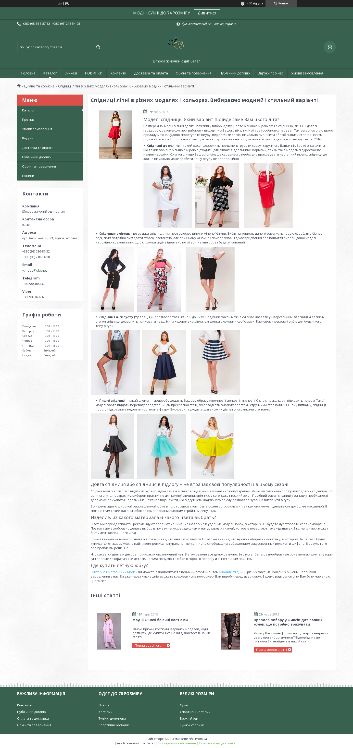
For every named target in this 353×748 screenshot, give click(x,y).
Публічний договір (234, 73)
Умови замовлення (307, 73)
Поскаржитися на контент (177, 743)
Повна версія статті (150, 645)
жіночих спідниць (232, 572)
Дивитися (207, 13)
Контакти (118, 73)
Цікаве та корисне (39, 86)
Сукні (184, 705)
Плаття (104, 705)
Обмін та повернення (194, 73)
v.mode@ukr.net (34, 270)
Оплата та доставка (33, 718)
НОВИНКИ (93, 73)
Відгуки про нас (270, 73)
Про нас (28, 119)
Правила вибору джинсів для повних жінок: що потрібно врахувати (288, 622)
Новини (28, 175)
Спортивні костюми (114, 725)
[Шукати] (98, 47)
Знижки (71, 73)
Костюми (106, 712)
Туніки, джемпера (112, 718)
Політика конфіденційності (218, 743)
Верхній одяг (190, 718)
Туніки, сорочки (192, 725)
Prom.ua (201, 739)
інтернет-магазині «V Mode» (115, 572)
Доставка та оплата (151, 73)
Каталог (50, 73)
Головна (28, 73)
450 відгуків (255, 3)
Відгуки (27, 138)
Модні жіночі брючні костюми (160, 619)
